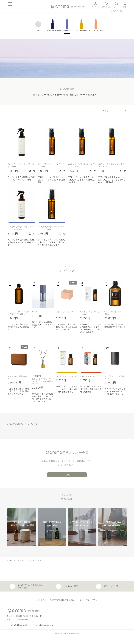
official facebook (19, 625)
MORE (67, 474)
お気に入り (106, 5)
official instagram (44, 625)
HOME (9, 560)
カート (116, 4)
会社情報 (41, 600)
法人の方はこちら (120, 11)
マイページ (95, 5)
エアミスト (20, 560)
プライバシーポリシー (90, 600)
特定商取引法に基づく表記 (62, 600)
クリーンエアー (35, 560)
